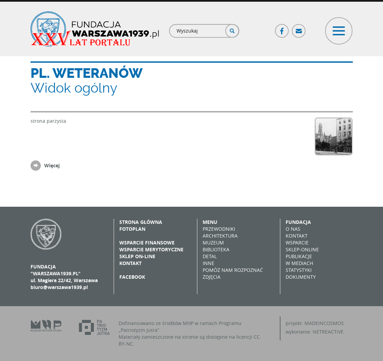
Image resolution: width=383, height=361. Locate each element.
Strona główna (140, 222)
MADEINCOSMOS (324, 323)
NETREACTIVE (328, 331)
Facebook (282, 28)
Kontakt (130, 263)
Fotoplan (132, 229)
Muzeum (213, 242)
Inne (208, 263)
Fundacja (298, 222)
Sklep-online (302, 249)
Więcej (52, 165)
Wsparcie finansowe (147, 242)
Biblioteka (216, 249)
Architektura (220, 235)
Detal (210, 256)
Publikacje (299, 256)
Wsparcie (297, 242)
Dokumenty (301, 277)
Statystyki (299, 270)
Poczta (299, 28)
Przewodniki (219, 229)
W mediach (299, 263)
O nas (293, 229)
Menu (210, 222)
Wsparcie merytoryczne (151, 249)
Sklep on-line (137, 256)
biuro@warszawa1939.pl (59, 287)
